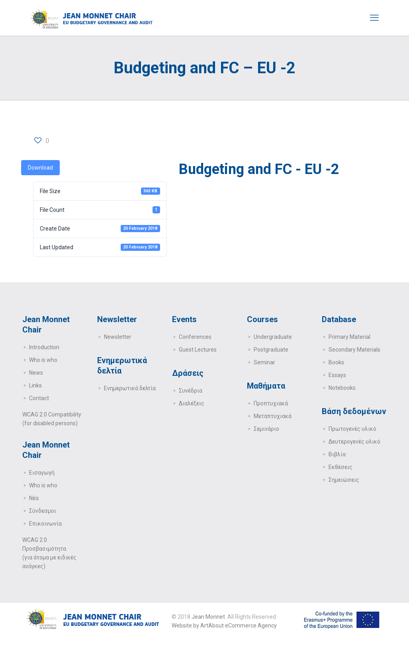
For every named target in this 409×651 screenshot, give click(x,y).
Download (40, 167)
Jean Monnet (208, 617)
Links (35, 385)
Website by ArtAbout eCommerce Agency (224, 625)
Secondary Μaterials (354, 349)
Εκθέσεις (340, 467)
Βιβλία (337, 454)
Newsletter (117, 337)
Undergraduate (273, 337)
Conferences (195, 337)
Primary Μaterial (349, 337)
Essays (337, 375)
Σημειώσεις (344, 480)
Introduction (44, 347)
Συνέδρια (190, 390)
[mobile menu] (374, 18)
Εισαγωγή (42, 472)
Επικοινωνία (45, 523)
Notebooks (342, 388)
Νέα (34, 498)
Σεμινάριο (266, 429)
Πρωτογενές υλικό (352, 429)
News (36, 372)
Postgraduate (271, 349)
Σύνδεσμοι (42, 511)
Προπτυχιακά (271, 403)
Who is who (43, 360)
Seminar (264, 362)
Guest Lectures (198, 349)
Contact (39, 398)
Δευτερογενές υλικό (354, 441)
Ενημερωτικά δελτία (130, 388)
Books (336, 362)
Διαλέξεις (191, 403)
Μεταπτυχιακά (273, 416)
